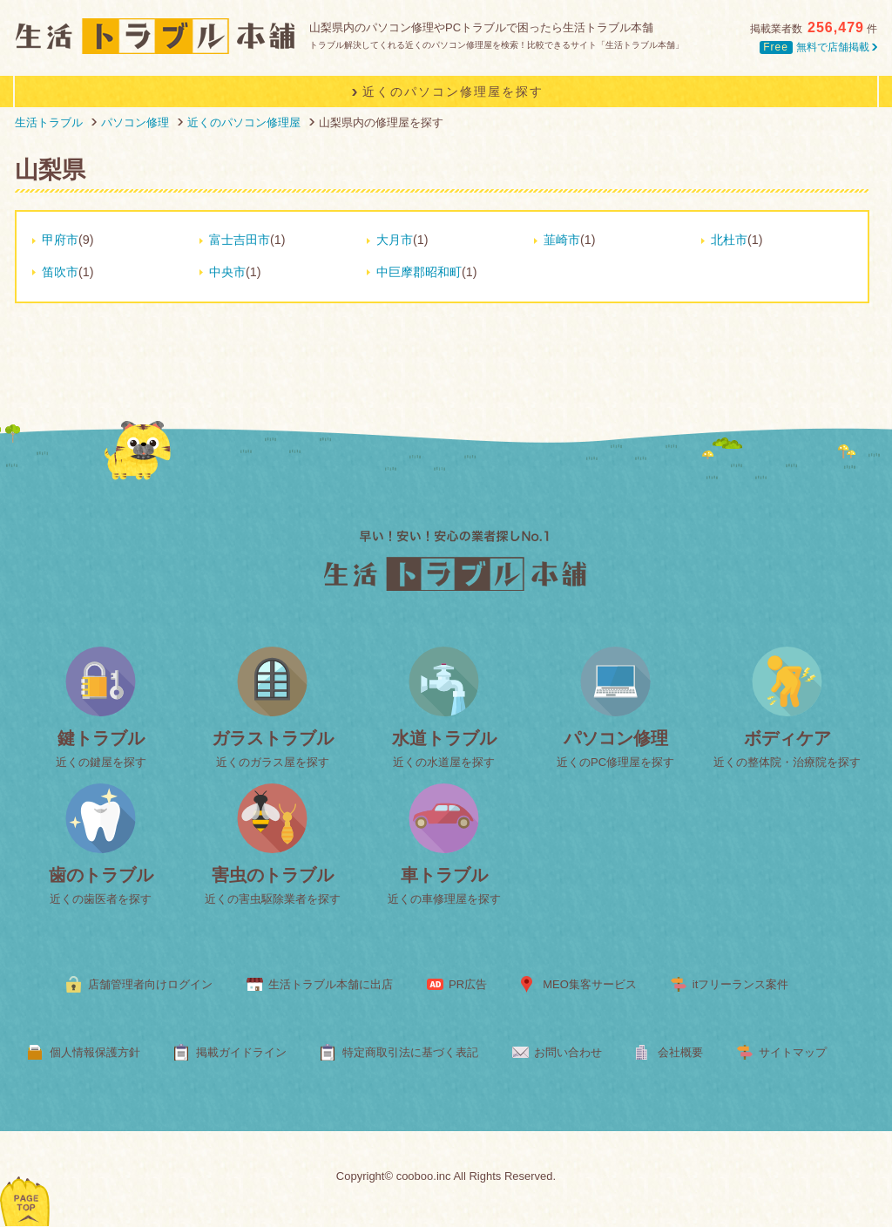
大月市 (394, 240)
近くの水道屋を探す (444, 762)
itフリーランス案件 (741, 984)
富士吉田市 (239, 240)
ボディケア (787, 738)
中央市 (227, 272)
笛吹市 (60, 272)
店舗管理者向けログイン (150, 984)
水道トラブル (444, 738)
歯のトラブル (101, 875)
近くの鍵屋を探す (101, 762)
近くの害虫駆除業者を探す (273, 898)
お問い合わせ (568, 1052)
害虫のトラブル (273, 875)
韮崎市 (562, 240)
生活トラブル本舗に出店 (330, 984)
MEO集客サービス (590, 984)
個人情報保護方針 (95, 1052)
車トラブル (444, 875)
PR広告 (468, 984)
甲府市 (60, 240)
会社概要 (680, 1052)
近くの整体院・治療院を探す (787, 762)
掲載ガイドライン (241, 1052)
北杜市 (729, 240)
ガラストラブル (273, 738)
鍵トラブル (101, 738)
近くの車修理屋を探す (444, 898)
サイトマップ (793, 1052)
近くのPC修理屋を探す (615, 762)
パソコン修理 (616, 738)
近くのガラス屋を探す (272, 762)
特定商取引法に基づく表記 (410, 1052)
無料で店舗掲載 (818, 47)
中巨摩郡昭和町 (419, 272)
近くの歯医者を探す (101, 898)
